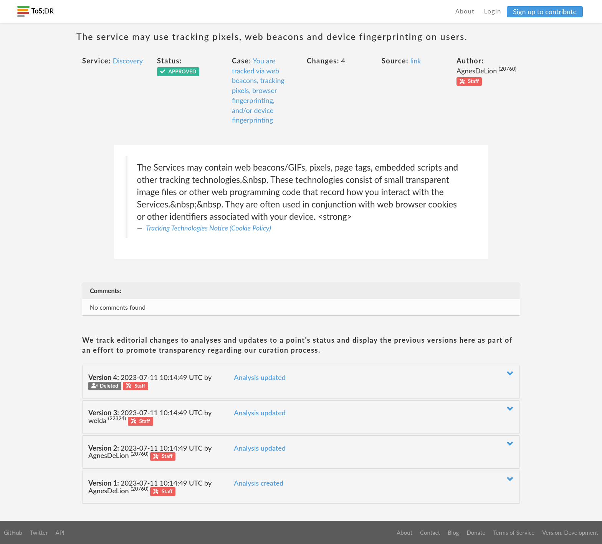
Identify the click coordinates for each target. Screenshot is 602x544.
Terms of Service (513, 532)
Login (492, 11)
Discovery (128, 60)
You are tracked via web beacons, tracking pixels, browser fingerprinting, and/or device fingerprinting (258, 90)
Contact (430, 532)
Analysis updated (260, 377)
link (415, 60)
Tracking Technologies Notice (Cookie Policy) (208, 228)
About (465, 11)
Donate (475, 532)
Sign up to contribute (545, 11)
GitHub (13, 532)
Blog (453, 532)
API (59, 532)
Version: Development (570, 532)
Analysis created (258, 483)
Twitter (39, 532)
